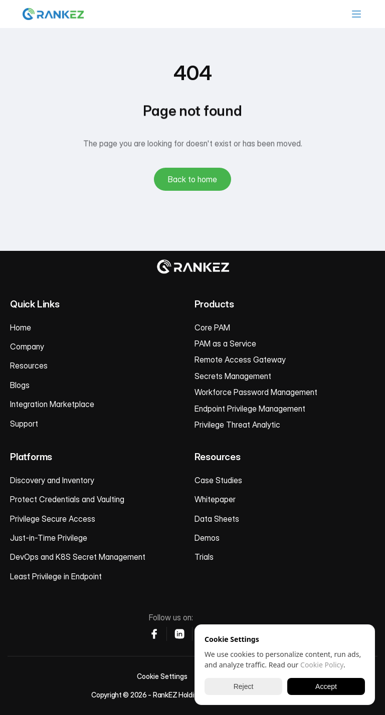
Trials (204, 557)
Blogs (20, 385)
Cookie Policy (321, 664)
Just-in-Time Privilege (48, 538)
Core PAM (212, 327)
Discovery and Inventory (52, 480)
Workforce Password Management (256, 392)
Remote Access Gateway (240, 359)
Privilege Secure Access (52, 519)
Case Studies (218, 480)
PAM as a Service (225, 343)
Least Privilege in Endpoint (56, 576)
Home (20, 327)
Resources (29, 366)
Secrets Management (233, 376)
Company (27, 346)
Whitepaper (215, 499)
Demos (207, 538)
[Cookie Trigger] (162, 676)
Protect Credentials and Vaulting (67, 499)
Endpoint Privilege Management (250, 409)
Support (24, 424)
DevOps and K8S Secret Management (77, 557)
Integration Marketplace (52, 404)
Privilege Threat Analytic (237, 425)
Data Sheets (217, 519)
